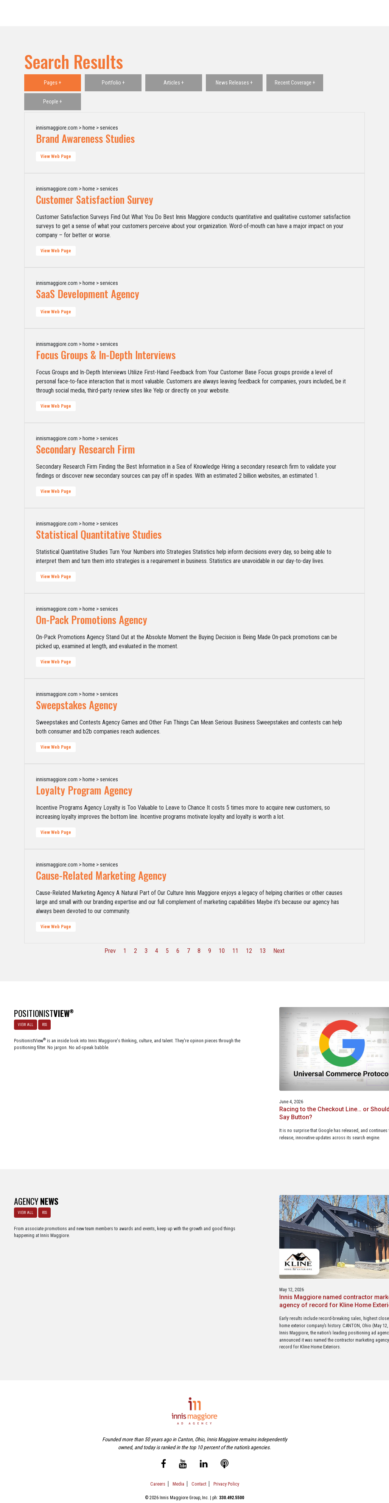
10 (222, 950)
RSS (42, 1022)
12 (249, 950)
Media (178, 1464)
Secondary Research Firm (85, 449)
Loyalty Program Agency (84, 790)
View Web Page (55, 156)
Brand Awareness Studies (85, 138)
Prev (110, 950)
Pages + (52, 83)
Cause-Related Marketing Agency (101, 875)
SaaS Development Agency (87, 293)
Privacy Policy (226, 1464)
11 (235, 950)
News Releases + (234, 83)
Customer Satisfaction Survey (94, 199)
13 (263, 950)
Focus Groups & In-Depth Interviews (106, 354)
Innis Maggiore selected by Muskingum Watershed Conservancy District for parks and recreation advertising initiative (242, 1259)
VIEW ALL (23, 1022)
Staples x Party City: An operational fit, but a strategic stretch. (335, 1080)
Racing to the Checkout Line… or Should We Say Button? (142, 1080)
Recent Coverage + (295, 83)
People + (52, 102)
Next (279, 950)
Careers (157, 1464)
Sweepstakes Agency (76, 704)
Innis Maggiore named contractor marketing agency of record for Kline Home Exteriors (146, 1255)
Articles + (173, 83)
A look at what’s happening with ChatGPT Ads (240, 1080)
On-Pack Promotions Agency (91, 619)
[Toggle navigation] (373, 13)
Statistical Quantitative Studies (99, 534)
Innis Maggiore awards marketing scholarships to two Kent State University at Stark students (340, 1255)
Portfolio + (113, 83)
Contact (198, 1464)
